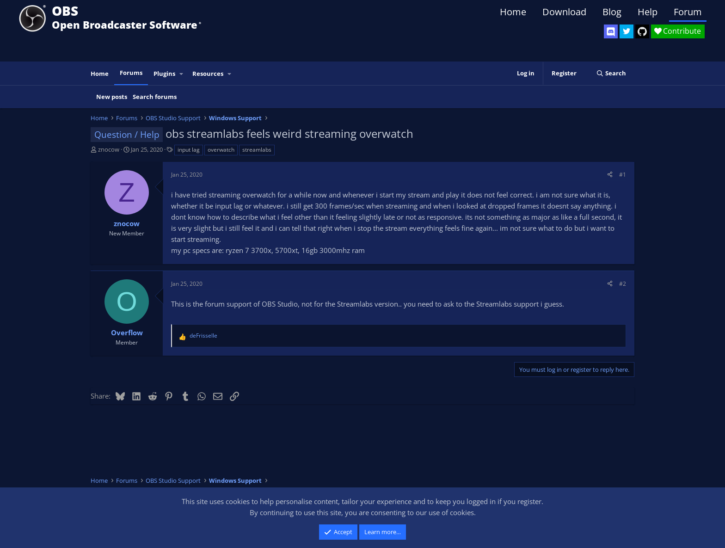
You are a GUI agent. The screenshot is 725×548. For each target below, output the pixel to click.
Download (564, 12)
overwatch (221, 150)
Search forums (155, 96)
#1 (622, 175)
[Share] (610, 174)
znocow (108, 149)
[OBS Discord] (611, 31)
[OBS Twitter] (626, 31)
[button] (181, 73)
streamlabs (256, 150)
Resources (207, 73)
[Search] (611, 73)
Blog (611, 12)
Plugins (164, 73)
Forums (131, 72)
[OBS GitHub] (642, 31)
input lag (189, 150)
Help (647, 12)
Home (513, 12)
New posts (111, 96)
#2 (622, 284)
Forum (688, 12)
